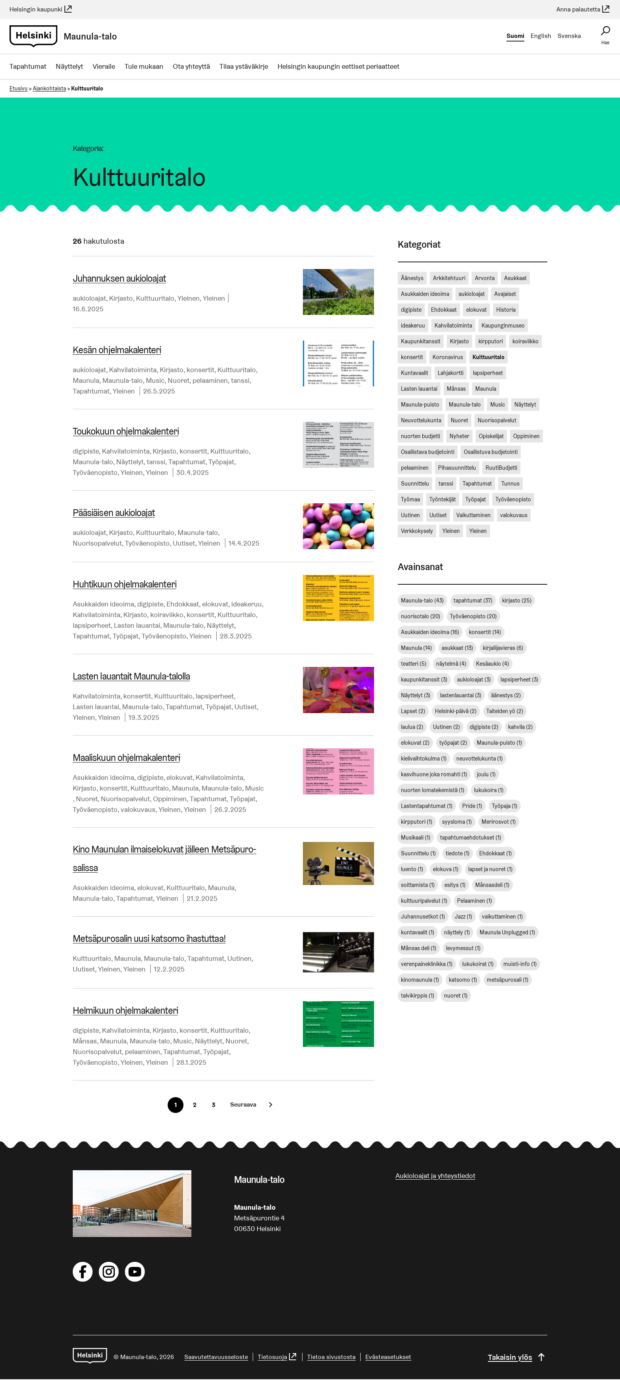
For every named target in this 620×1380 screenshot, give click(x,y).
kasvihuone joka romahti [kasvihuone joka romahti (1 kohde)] (434, 774)
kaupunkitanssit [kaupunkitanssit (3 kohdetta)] (424, 679)
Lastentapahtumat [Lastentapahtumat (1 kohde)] (427, 806)
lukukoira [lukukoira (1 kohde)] (489, 790)
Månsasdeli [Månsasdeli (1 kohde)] (492, 885)
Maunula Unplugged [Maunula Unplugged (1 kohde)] (507, 932)
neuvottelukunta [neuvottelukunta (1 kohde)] (479, 758)
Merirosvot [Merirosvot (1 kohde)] (499, 821)
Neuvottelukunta (421, 420)
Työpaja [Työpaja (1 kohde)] (505, 806)
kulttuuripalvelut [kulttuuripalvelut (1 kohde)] (424, 900)
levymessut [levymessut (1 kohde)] (463, 948)
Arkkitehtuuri (449, 278)
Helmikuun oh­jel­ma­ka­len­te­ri (125, 1011)
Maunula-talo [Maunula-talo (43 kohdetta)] (422, 600)
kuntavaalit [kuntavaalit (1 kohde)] (418, 932)
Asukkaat (515, 278)
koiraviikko (166, 614)
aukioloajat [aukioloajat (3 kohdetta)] (474, 679)
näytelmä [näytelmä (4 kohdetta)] (451, 663)
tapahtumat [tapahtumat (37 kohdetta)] (473, 600)
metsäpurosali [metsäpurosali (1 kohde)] (508, 979)
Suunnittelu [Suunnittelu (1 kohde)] (418, 853)
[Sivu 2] (194, 1106)
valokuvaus (138, 809)
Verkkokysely (417, 531)
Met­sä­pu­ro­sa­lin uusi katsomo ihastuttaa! (149, 939)
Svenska (569, 36)
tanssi (240, 380)
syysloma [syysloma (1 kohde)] (457, 821)
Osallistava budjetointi (427, 452)
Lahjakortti (450, 373)
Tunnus (510, 483)
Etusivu (18, 88)
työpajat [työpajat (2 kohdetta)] (453, 742)
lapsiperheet (92, 625)
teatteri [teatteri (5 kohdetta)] (414, 663)
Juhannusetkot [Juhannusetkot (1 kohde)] (423, 916)
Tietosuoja (279, 1358)
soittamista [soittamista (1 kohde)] (418, 885)
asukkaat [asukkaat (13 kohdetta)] (457, 647)
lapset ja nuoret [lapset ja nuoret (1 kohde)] (490, 869)
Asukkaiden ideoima (103, 603)
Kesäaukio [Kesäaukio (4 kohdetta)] (492, 663)
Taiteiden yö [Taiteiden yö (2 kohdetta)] (505, 711)
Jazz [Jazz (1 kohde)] (464, 916)
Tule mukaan (144, 66)
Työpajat (221, 461)
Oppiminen (170, 798)
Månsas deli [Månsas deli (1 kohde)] (419, 948)
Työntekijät (442, 499)
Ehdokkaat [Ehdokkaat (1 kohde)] (495, 853)
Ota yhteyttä (191, 66)
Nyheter (459, 436)
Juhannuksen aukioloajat (119, 278)
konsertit (200, 369)
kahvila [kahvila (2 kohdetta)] (520, 726)
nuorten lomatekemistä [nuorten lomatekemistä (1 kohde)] (433, 790)
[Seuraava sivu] (249, 1105)
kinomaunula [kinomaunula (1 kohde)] (420, 979)
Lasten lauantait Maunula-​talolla (131, 676)
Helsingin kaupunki (41, 9)
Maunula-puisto (420, 404)
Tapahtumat (27, 66)
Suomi (515, 36)
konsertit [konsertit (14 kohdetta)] (485, 632)
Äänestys (412, 278)
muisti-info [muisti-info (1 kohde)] (520, 964)
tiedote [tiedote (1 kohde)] (458, 853)
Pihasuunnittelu (457, 467)
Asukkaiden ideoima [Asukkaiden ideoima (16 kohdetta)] (430, 632)
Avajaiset (505, 293)
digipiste (86, 451)
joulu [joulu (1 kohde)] (486, 774)
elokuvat (215, 603)
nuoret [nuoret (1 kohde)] (456, 995)
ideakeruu (246, 603)
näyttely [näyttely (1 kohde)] (457, 932)
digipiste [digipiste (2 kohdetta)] (484, 726)
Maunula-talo (122, 380)
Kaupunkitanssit (420, 341)
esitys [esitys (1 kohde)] (455, 885)
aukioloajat (89, 298)
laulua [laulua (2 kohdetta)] (412, 726)
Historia (506, 309)
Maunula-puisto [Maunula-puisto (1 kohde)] (499, 742)
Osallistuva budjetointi (491, 452)
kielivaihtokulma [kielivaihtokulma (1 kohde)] (424, 758)
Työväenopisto (95, 472)
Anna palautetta (583, 9)
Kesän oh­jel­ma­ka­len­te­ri (117, 350)
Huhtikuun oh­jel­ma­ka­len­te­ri (124, 584)
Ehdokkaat (182, 603)
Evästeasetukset (389, 1358)
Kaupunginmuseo (503, 325)
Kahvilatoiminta (133, 369)
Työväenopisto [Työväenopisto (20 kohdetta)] (473, 616)
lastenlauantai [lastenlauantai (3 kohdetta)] (461, 695)
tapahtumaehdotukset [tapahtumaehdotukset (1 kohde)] (470, 837)
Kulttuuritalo (155, 298)
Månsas (85, 1041)
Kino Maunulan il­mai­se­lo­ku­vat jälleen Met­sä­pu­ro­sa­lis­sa (168, 859)
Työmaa (410, 499)
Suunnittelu (415, 483)
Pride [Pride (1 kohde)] (472, 806)
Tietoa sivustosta (332, 1358)
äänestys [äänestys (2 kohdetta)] (506, 695)
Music (155, 380)
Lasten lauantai (137, 625)
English (541, 36)
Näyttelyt (69, 66)
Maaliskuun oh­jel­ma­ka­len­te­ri (126, 757)
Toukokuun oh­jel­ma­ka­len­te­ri (125, 431)
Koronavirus (448, 357)
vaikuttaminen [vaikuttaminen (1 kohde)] (502, 916)
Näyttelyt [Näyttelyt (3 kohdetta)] (416, 695)
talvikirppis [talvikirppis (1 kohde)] (418, 995)
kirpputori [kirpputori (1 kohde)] (417, 821)
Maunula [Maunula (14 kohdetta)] (416, 647)
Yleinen (189, 298)
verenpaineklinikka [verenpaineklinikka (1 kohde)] (427, 964)
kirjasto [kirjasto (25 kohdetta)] (517, 600)
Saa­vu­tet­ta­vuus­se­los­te (217, 1358)
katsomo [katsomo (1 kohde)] (463, 979)
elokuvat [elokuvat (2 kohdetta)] (415, 742)
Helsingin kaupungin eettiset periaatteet (338, 66)
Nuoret (178, 380)
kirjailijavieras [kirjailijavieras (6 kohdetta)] (503, 647)
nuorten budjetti (420, 436)
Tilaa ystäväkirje (243, 66)
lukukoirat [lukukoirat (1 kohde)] (478, 964)
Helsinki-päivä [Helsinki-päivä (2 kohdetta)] (456, 711)
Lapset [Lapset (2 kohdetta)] (413, 711)
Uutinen (239, 959)
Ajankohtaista (49, 88)
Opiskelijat (491, 436)
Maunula (86, 380)
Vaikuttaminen (473, 515)
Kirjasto (121, 298)
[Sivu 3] (213, 1106)
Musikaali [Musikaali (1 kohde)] (416, 837)
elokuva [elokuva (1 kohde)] (446, 869)
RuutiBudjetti (501, 467)
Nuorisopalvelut (97, 543)
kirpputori (490, 341)
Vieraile (104, 66)
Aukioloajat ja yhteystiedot (435, 1176)
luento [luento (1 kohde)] (412, 869)
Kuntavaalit (414, 373)
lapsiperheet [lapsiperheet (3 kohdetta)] (520, 679)
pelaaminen (210, 380)
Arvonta (485, 278)
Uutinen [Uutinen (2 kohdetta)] (446, 726)
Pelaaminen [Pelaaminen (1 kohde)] (474, 900)
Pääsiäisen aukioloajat (113, 512)
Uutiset (184, 543)
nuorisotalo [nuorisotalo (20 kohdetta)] (420, 616)
